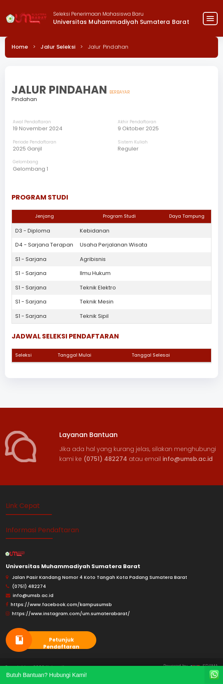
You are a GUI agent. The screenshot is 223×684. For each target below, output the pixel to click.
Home (20, 47)
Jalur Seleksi (57, 47)
